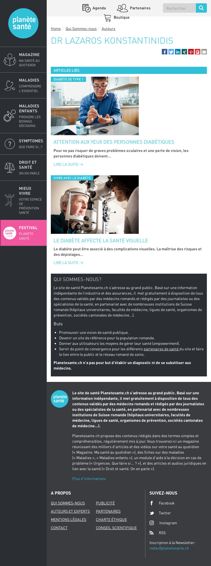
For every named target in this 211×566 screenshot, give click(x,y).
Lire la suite (68, 164)
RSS (157, 533)
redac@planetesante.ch (169, 548)
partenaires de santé (161, 348)
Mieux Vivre (31, 200)
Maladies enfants (31, 115)
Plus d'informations (89, 478)
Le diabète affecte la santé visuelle (101, 240)
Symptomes (31, 143)
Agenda (99, 7)
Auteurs (108, 28)
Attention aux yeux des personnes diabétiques (114, 142)
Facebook (162, 503)
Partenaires (140, 7)
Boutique (121, 17)
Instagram (163, 522)
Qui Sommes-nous (81, 28)
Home (56, 28)
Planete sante (23, 23)
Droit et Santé (31, 168)
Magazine (31, 59)
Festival (31, 232)
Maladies (31, 85)
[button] (164, 51)
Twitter (160, 513)
